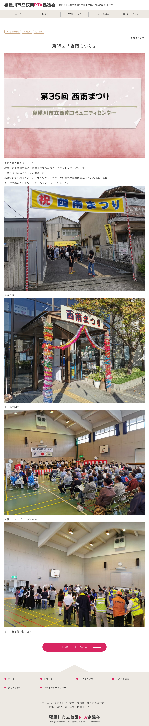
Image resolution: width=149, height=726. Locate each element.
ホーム (18, 14)
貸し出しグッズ (131, 14)
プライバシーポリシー (55, 687)
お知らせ (46, 14)
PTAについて (74, 14)
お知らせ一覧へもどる (74, 647)
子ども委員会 (102, 14)
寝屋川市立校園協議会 (74, 717)
